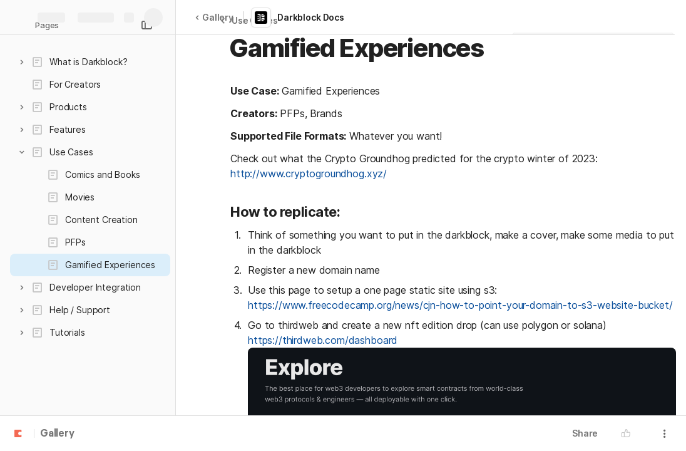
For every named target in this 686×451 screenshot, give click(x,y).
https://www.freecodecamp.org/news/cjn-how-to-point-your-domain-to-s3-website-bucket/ (460, 305)
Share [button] (585, 433)
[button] (22, 62)
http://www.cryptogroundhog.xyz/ (308, 173)
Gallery (214, 17)
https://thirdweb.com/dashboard (322, 340)
